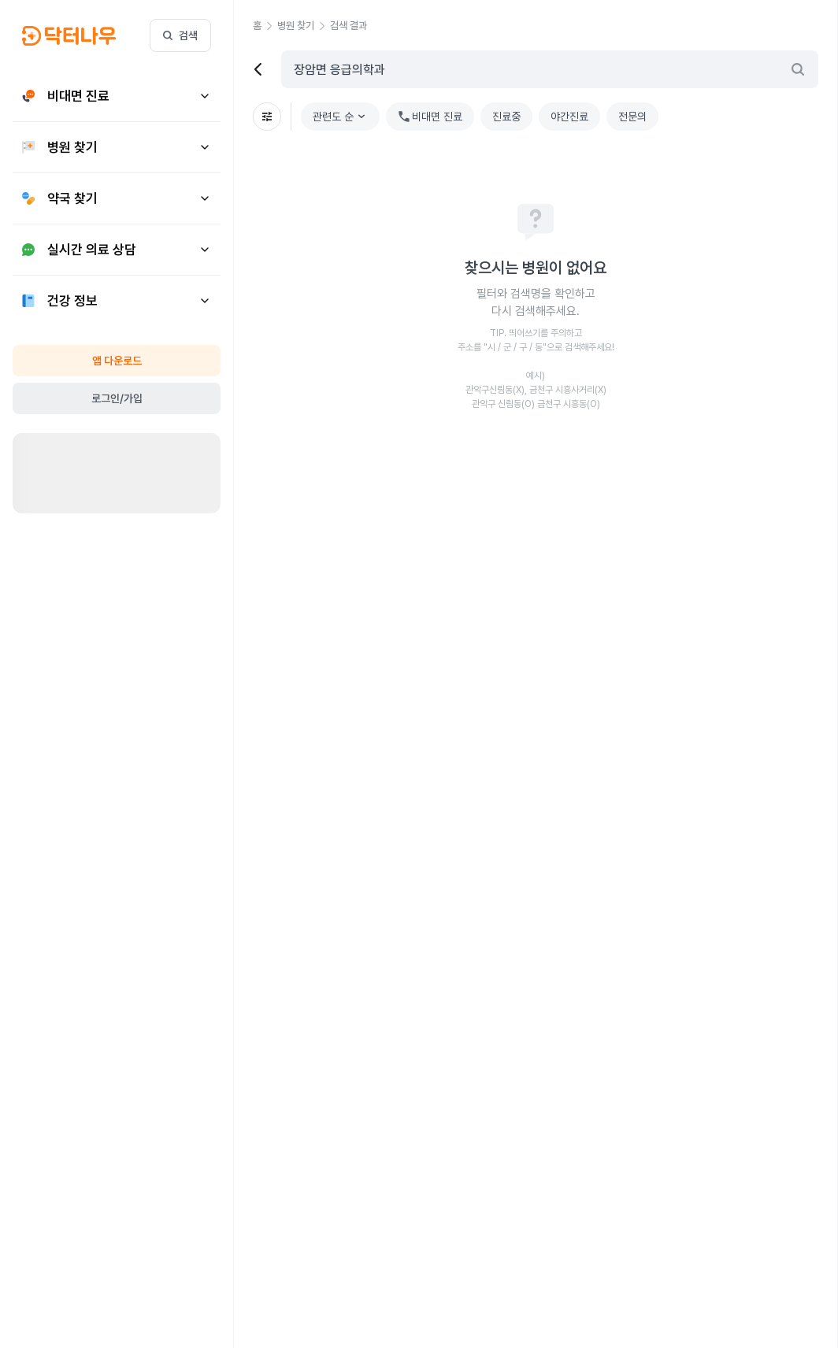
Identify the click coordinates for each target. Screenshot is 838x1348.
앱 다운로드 (117, 360)
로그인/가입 (117, 398)
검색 (180, 35)
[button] (265, 26)
